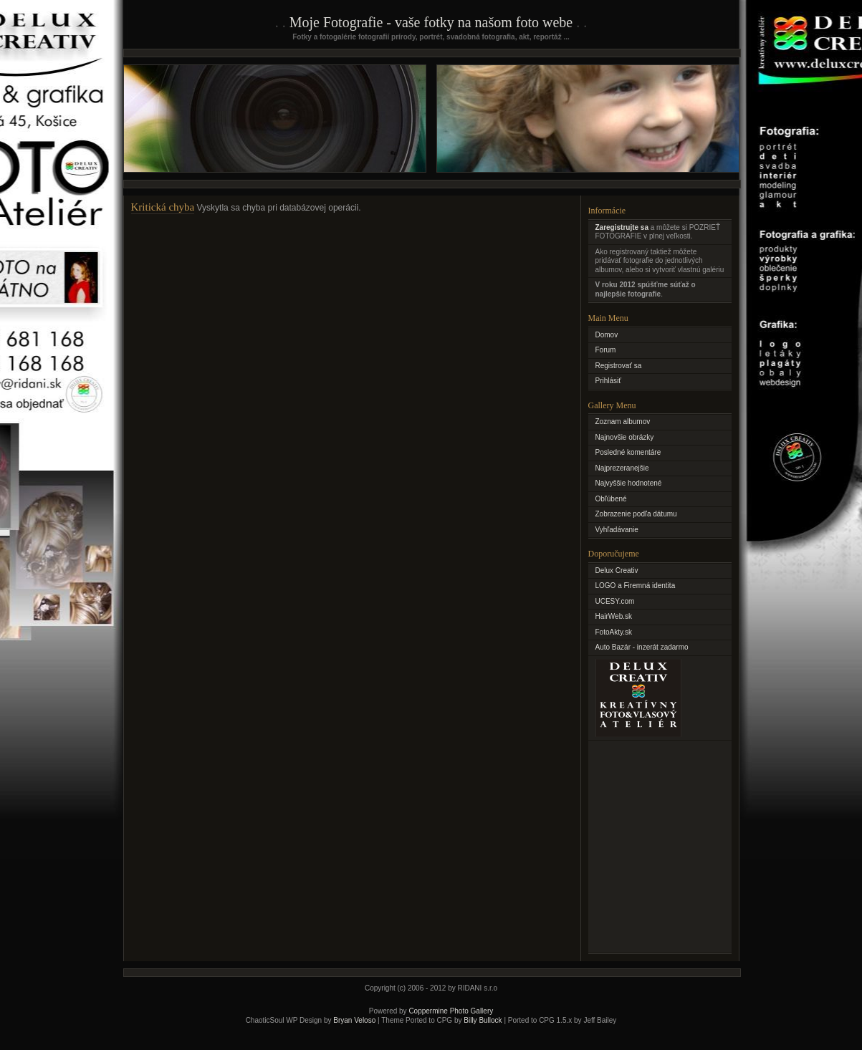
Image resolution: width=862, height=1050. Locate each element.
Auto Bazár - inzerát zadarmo (642, 647)
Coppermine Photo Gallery (450, 1011)
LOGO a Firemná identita (635, 585)
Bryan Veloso (354, 1020)
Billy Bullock (483, 1020)
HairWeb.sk (614, 616)
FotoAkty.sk (614, 632)
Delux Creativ (616, 570)
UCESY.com (615, 601)
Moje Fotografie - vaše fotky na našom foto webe (431, 22)
